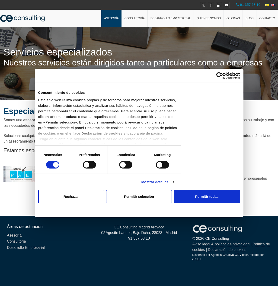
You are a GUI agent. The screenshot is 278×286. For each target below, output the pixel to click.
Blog (249, 18)
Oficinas (233, 18)
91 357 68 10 (250, 4)
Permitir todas (207, 196)
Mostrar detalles (154, 182)
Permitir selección (139, 196)
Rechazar (71, 196)
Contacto (267, 18)
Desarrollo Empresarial (170, 18)
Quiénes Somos (209, 18)
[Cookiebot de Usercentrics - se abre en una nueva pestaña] (219, 75)
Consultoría (135, 18)
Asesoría (111, 18)
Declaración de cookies (227, 250)
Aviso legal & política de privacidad (220, 244)
